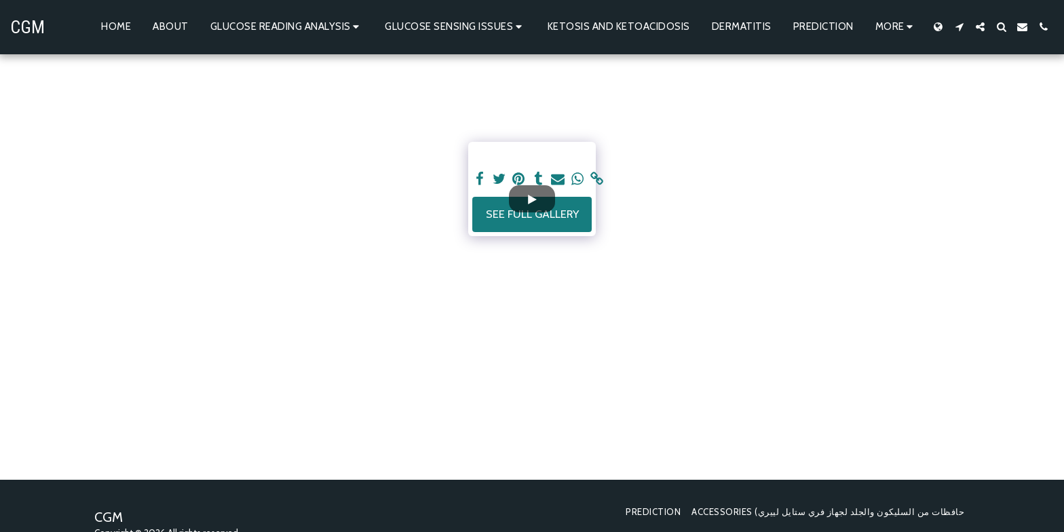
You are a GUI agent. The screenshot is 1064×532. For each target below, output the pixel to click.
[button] (287, 27)
